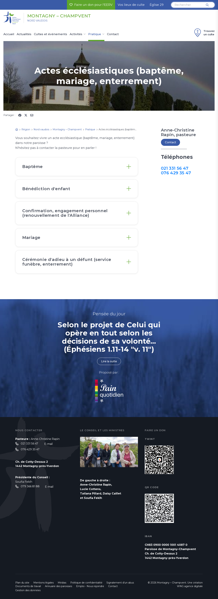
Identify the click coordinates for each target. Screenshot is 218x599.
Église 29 (157, 5)
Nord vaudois (37, 20)
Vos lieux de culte (131, 5)
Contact (113, 34)
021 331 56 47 (174, 168)
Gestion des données (28, 590)
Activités (76, 34)
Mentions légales (43, 582)
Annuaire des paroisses (58, 586)
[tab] (76, 166)
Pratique (94, 34)
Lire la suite (109, 361)
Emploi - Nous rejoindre (90, 586)
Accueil (8, 34)
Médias (62, 582)
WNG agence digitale (190, 586)
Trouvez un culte (204, 32)
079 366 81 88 (30, 486)
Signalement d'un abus (120, 582)
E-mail (48, 443)
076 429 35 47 (176, 172)
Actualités (24, 34)
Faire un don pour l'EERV (91, 5)
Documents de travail (28, 586)
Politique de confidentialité (86, 582)
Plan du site (22, 582)
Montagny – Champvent (59, 16)
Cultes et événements (50, 34)
